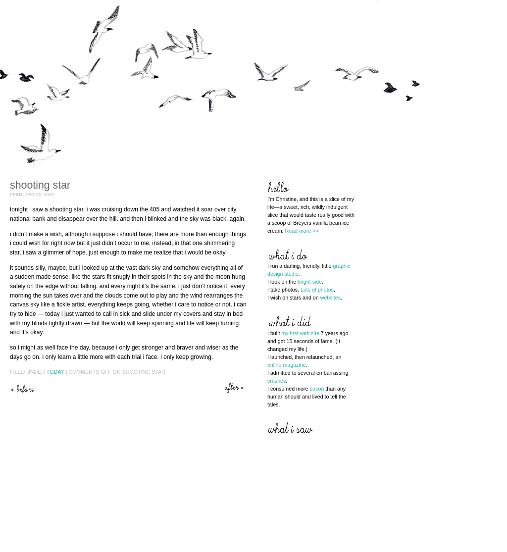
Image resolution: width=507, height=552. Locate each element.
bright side (310, 282)
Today (55, 372)
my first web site (300, 333)
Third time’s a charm (235, 388)
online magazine (286, 365)
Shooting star (40, 185)
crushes (276, 381)
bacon (316, 389)
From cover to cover (22, 388)
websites (330, 298)
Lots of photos (317, 290)
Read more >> (302, 231)
